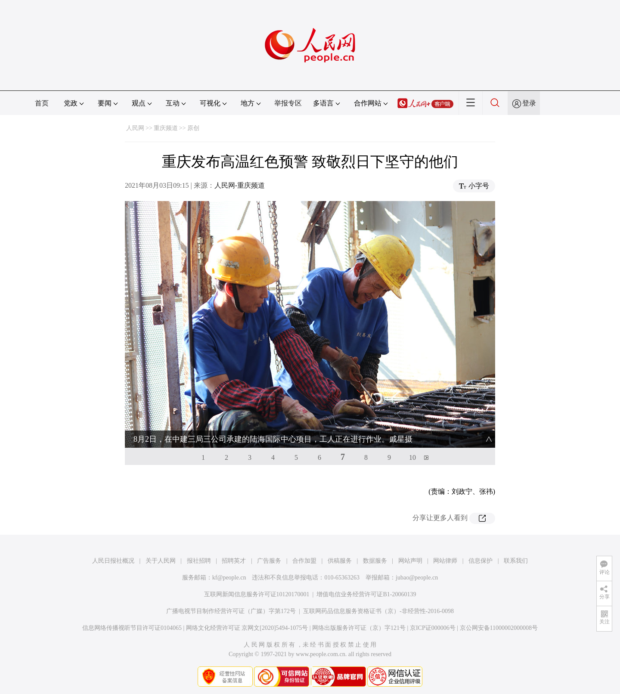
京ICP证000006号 (433, 628)
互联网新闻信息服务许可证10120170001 (257, 594)
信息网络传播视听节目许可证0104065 (132, 628)
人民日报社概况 (113, 561)
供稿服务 (340, 561)
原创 (193, 128)
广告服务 (269, 561)
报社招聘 (199, 561)
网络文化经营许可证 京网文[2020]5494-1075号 (247, 628)
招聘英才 (234, 561)
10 (412, 457)
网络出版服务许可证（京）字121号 (359, 628)
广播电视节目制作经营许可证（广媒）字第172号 (231, 611)
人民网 (135, 128)
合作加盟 (304, 561)
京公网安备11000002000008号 (499, 628)
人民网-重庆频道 (239, 185)
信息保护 (480, 561)
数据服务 (375, 561)
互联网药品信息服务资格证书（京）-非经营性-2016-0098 (378, 611)
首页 (42, 103)
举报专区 (288, 103)
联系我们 (516, 561)
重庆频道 (166, 128)
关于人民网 (161, 561)
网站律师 (445, 561)
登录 (529, 103)
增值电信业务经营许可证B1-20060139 (366, 594)
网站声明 (410, 561)
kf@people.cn (229, 577)
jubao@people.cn (417, 577)
